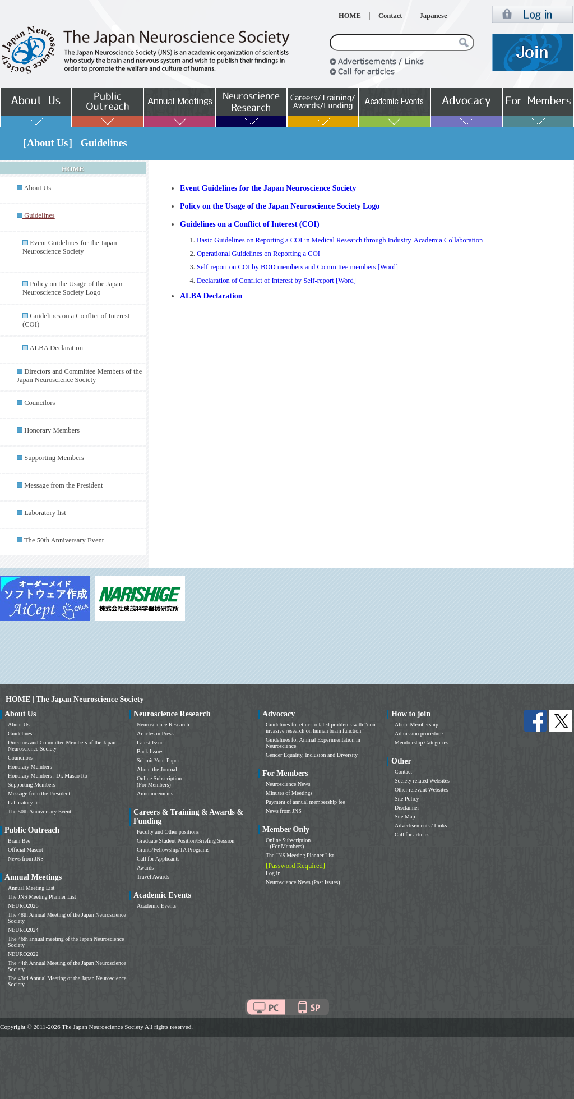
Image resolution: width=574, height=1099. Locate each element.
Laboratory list (45, 513)
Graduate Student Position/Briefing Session (185, 841)
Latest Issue (150, 742)
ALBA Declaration (55, 348)
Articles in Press (155, 733)
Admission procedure (419, 733)
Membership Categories (421, 742)
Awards (145, 868)
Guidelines (20, 733)
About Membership (416, 724)
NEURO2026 (23, 906)
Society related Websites (422, 781)
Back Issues (150, 751)
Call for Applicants (158, 859)
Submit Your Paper (158, 760)
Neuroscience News (288, 784)
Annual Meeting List (31, 888)
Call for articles (412, 834)
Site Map (405, 816)
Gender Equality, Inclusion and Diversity (312, 755)
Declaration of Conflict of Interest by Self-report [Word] (276, 280)
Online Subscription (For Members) (159, 781)
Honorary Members (52, 430)
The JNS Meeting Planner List (42, 897)
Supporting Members (54, 458)
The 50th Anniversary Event (64, 540)
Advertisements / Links (421, 825)
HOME (350, 16)
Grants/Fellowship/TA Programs (173, 850)
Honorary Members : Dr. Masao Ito (47, 775)
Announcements (155, 793)
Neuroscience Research (163, 724)
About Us (37, 188)
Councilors (39, 403)
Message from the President (63, 485)
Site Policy (407, 798)
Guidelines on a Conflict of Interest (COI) (250, 224)
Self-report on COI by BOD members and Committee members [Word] (297, 267)
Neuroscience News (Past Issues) (303, 882)
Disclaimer (407, 807)
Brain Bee (19, 841)
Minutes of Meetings (289, 793)
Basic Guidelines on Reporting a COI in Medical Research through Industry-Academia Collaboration (340, 240)
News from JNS (26, 859)
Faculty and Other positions (168, 832)
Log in (273, 873)
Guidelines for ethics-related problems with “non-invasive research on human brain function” (321, 727)
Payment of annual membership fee (305, 802)
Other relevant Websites (421, 790)
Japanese (433, 16)
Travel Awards (153, 876)
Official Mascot (25, 850)
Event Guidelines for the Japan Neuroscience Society (69, 247)
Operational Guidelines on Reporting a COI (258, 253)
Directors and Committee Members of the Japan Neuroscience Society (79, 375)
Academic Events (156, 906)
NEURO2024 (23, 930)
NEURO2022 (23, 954)
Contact (390, 16)
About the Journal (157, 769)
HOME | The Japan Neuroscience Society (75, 699)
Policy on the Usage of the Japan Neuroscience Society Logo (72, 288)
